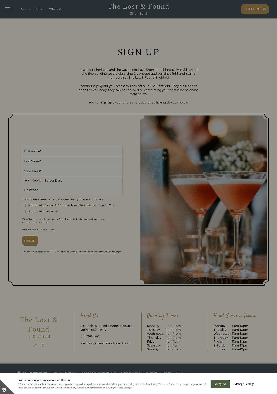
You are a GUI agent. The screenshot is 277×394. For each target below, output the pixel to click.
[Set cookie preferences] (7, 386)
